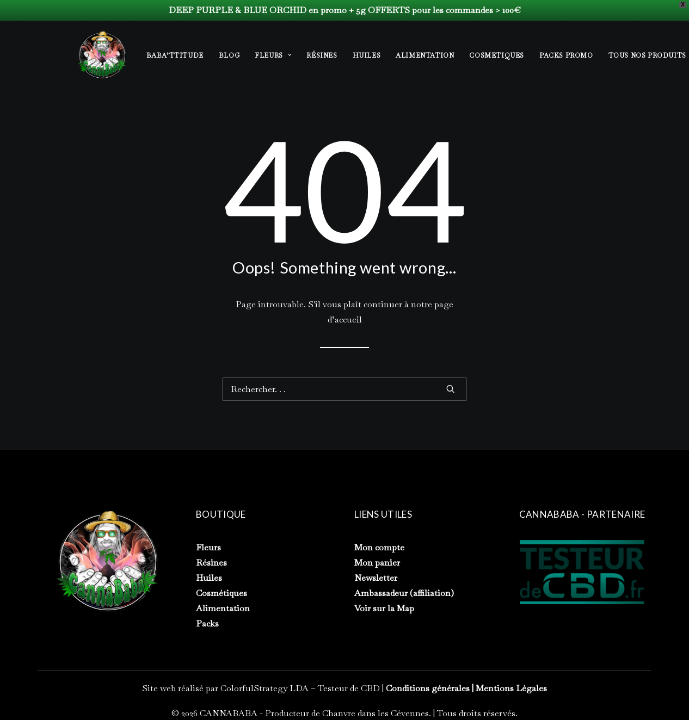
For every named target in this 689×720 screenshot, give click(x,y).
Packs (207, 623)
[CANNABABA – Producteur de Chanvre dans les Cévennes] (102, 54)
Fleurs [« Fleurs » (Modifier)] (208, 547)
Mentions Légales (511, 688)
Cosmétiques (221, 593)
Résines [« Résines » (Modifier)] (211, 562)
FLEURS (273, 55)
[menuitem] (178, 55)
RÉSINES (321, 55)
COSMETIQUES (496, 55)
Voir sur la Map (384, 608)
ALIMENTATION (425, 55)
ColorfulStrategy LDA (264, 688)
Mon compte (379, 547)
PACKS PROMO (566, 55)
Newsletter (375, 578)
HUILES (367, 55)
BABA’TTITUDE (175, 55)
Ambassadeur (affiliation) (404, 593)
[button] (451, 389)
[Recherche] (344, 389)
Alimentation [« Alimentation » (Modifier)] (223, 608)
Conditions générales (428, 688)
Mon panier (377, 562)
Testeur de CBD (349, 688)
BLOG (229, 55)
